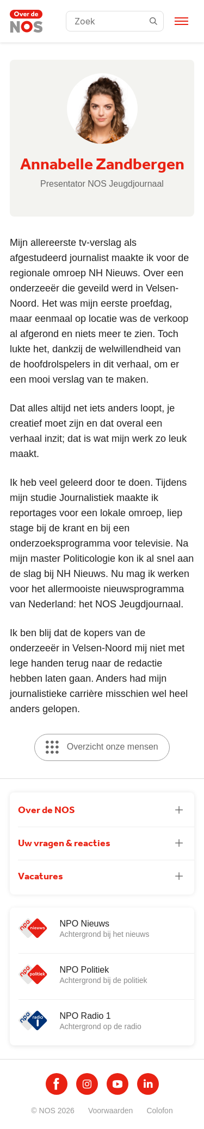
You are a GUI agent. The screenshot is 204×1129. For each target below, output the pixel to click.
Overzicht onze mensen (102, 747)
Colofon (159, 1110)
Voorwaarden (110, 1110)
